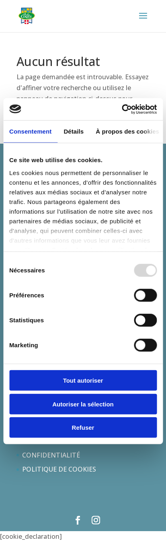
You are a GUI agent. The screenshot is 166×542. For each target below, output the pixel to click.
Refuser (83, 427)
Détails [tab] (74, 131)
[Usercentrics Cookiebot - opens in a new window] (121, 109)
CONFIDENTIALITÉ (51, 455)
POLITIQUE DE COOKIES (59, 469)
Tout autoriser (83, 380)
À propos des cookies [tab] (127, 131)
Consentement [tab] (30, 131)
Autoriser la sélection (83, 403)
